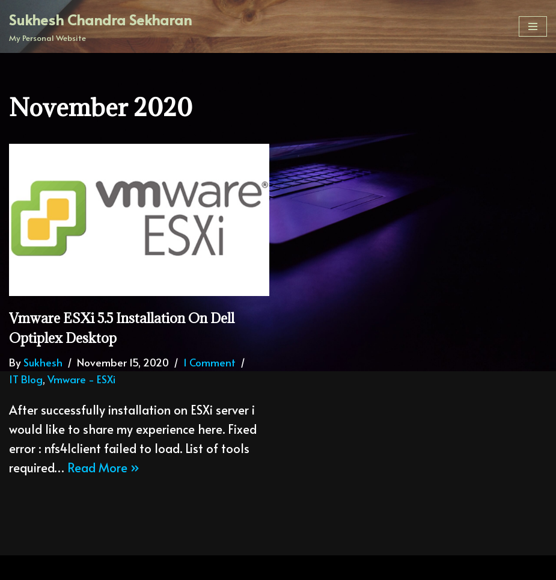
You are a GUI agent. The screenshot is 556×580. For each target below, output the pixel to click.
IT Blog (26, 379)
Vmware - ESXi (81, 379)
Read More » (103, 467)
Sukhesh (43, 362)
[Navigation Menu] (533, 26)
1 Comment (209, 362)
